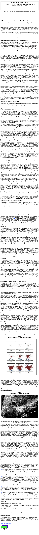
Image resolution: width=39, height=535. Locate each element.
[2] (4, 189)
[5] (1, 492)
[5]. (10, 275)
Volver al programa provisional (6, 523)
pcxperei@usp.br (19, 17)
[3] (33, 198)
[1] (4, 176)
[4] (14, 218)
